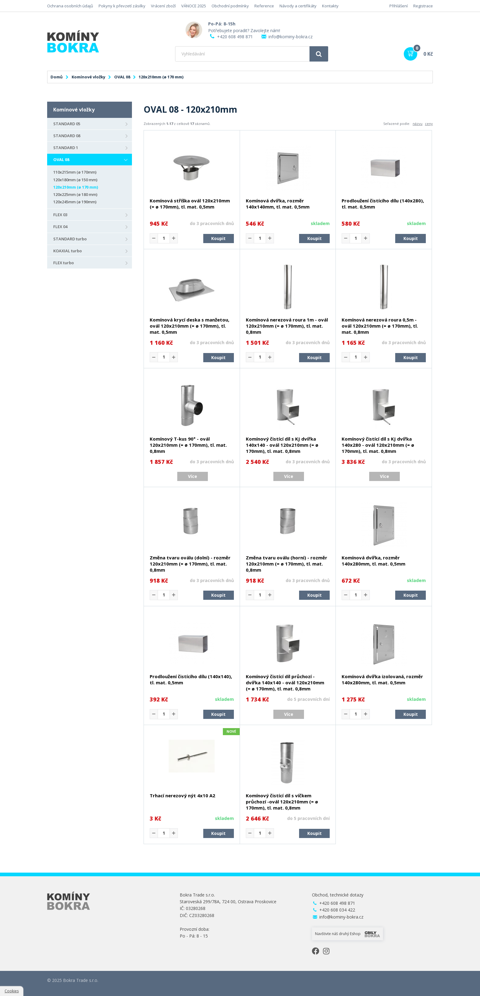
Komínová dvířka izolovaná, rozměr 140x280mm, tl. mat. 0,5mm (382, 679)
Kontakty (330, 6)
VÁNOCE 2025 (193, 6)
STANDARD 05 (66, 123)
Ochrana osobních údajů (70, 6)
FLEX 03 (60, 214)
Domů (57, 77)
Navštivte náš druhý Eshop (347, 934)
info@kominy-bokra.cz (290, 36)
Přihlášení (398, 6)
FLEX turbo (63, 262)
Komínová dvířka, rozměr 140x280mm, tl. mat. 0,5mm (373, 560)
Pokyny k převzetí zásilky (122, 6)
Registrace (423, 6)
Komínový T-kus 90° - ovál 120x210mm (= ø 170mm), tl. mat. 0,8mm (188, 445)
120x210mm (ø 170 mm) (75, 187)
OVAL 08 (122, 77)
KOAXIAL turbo (67, 251)
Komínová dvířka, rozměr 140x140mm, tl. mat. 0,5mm (277, 203)
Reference (264, 6)
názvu (417, 123)
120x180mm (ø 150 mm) (75, 179)
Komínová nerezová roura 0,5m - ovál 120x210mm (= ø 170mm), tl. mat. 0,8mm (380, 326)
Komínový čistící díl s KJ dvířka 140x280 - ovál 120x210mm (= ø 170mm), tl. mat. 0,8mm (378, 445)
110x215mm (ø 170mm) (74, 172)
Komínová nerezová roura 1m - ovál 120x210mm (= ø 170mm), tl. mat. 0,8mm (287, 326)
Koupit (218, 238)
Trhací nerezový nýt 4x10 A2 (182, 795)
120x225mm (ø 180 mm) (75, 194)
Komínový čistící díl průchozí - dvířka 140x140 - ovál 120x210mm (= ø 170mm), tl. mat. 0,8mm (285, 682)
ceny (429, 123)
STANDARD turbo (70, 239)
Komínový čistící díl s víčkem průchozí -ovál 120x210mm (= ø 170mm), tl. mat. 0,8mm (282, 801)
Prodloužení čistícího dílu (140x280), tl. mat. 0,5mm (383, 203)
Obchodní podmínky (230, 6)
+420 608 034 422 (337, 910)
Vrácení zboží (163, 6)
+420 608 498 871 (235, 36)
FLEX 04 (60, 226)
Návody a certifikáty (298, 6)
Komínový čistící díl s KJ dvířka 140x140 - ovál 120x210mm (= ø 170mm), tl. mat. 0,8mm (282, 445)
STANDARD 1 (65, 147)
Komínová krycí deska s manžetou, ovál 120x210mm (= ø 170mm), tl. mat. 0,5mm (189, 326)
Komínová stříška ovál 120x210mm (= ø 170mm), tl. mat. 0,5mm (190, 203)
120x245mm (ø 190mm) (74, 202)
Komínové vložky (88, 77)
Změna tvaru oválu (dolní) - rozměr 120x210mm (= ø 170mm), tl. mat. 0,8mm (190, 563)
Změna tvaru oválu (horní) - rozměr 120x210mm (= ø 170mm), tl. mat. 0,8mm (286, 563)
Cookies (12, 991)
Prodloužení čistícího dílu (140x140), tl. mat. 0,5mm (191, 679)
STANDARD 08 (66, 135)
